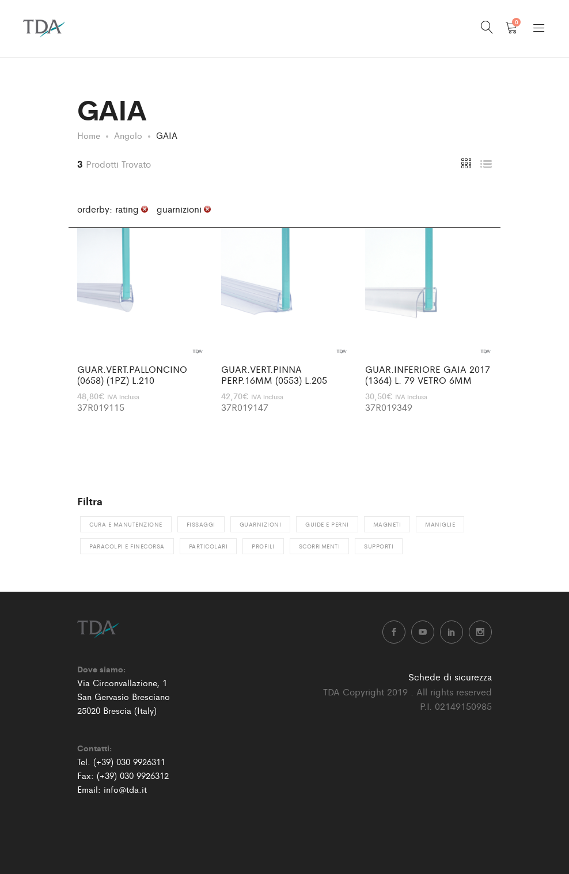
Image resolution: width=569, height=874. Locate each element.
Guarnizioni (261, 524)
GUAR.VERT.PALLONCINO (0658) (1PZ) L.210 (132, 374)
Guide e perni (327, 524)
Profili (263, 546)
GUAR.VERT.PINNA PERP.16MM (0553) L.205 (274, 374)
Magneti (387, 524)
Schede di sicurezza (450, 676)
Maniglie (440, 524)
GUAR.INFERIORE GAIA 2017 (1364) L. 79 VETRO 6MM (427, 374)
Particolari (208, 546)
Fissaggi (201, 524)
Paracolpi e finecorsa (127, 546)
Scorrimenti (319, 546)
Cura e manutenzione (125, 524)
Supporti (378, 546)
